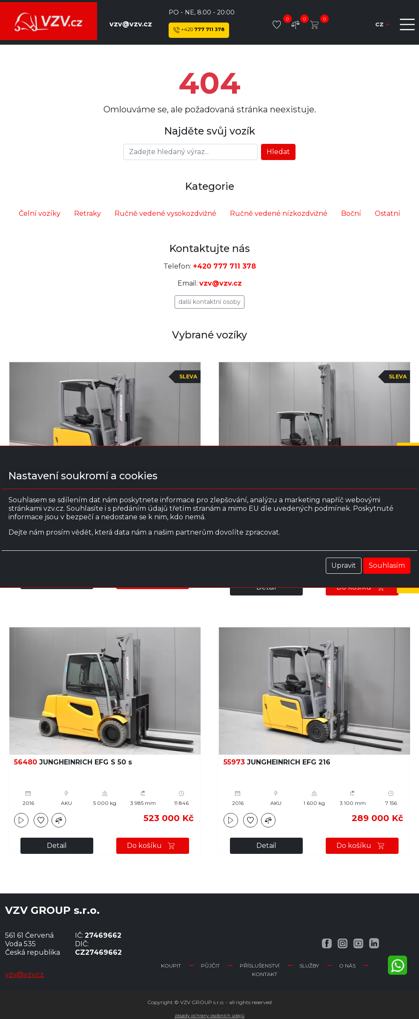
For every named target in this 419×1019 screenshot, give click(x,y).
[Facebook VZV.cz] (327, 943)
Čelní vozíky (39, 213)
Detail (57, 846)
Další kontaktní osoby (209, 302)
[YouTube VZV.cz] (358, 943)
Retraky (87, 213)
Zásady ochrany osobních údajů (209, 1016)
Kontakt (264, 974)
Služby (309, 965)
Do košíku (153, 846)
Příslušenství (259, 965)
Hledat (278, 152)
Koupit (171, 965)
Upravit (343, 565)
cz (382, 24)
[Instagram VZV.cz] (342, 943)
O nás (347, 965)
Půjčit (210, 965)
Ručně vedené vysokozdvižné (165, 213)
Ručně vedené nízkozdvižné (278, 213)
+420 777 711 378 (224, 266)
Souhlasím (387, 565)
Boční (351, 213)
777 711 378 (198, 30)
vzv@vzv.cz (130, 24)
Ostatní (387, 213)
